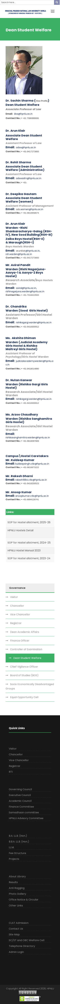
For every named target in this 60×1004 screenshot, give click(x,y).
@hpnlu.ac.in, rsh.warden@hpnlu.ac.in (23, 252)
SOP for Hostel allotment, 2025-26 (29, 522)
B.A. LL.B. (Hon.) (18, 836)
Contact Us (16, 929)
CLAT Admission (18, 923)
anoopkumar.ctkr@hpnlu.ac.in (32, 495)
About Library (17, 876)
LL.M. (11, 847)
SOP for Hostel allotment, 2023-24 (29, 558)
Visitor (14, 597)
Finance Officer (19, 640)
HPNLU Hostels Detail (20, 530)
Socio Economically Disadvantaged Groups (30, 686)
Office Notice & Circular (23, 899)
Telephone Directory (22, 946)
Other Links (16, 905)
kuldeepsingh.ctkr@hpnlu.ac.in (32, 463)
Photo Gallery (17, 894)
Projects (14, 859)
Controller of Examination (26, 649)
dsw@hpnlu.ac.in (23, 113)
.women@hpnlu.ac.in (31, 209)
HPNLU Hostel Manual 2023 (24, 550)
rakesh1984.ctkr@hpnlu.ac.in (31, 479)
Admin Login (16, 952)
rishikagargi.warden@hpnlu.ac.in (34, 322)
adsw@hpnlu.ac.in (26, 147)
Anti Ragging (16, 888)
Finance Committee (21, 807)
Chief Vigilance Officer (24, 667)
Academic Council (20, 801)
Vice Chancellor (20, 614)
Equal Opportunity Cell (24, 697)
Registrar (16, 623)
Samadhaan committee (24, 812)
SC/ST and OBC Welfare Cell (26, 940)
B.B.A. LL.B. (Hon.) (19, 841)
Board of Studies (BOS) (24, 675)
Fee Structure (17, 853)
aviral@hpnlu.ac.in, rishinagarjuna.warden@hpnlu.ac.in (25, 289)
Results (13, 882)
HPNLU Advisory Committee (26, 818)
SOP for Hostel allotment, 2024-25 (29, 542)
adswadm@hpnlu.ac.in (28, 178)
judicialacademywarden (29, 361)
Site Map (14, 934)
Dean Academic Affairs (24, 632)
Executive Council (20, 795)
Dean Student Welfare (27, 658)
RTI (11, 772)
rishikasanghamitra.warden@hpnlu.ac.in (28, 437)
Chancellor (17, 606)
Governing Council (20, 789)
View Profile (42, 101)
